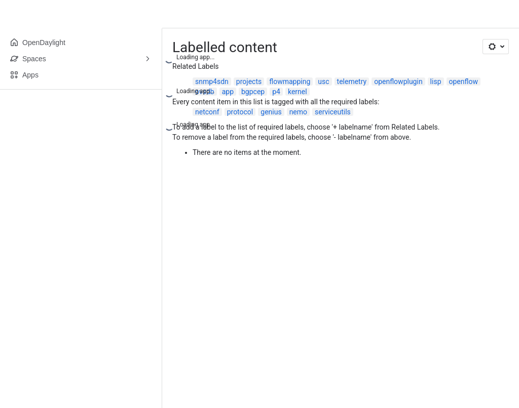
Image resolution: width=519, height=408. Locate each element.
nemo (298, 112)
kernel (297, 92)
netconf (207, 112)
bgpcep (253, 92)
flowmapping (289, 81)
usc (323, 81)
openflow (463, 81)
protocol (240, 112)
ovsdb (204, 92)
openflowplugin (398, 81)
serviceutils (333, 112)
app (228, 92)
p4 (276, 92)
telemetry (352, 81)
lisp (435, 81)
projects (249, 81)
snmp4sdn (212, 81)
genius (271, 112)
